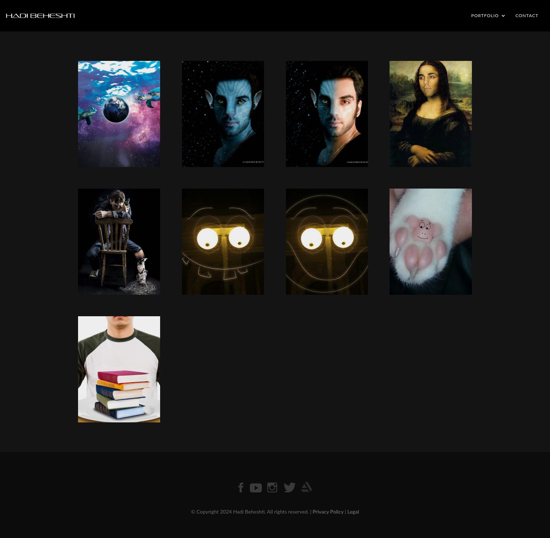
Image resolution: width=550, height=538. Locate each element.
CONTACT (526, 15)
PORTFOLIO (485, 15)
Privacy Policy (328, 511)
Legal (353, 511)
